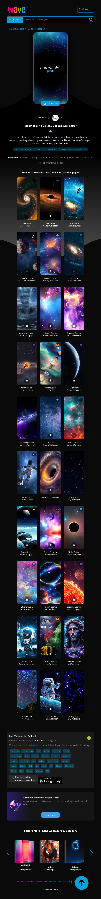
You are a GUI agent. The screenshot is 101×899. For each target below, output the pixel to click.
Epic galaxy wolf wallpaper (45, 149)
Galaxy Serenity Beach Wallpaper (27, 553)
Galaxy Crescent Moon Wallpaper (51, 553)
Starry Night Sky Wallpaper (74, 498)
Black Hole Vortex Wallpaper (50, 224)
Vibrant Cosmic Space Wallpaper (51, 608)
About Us (29, 881)
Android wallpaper (29, 745)
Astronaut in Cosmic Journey (74, 224)
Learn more (50, 815)
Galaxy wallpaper (36, 28)
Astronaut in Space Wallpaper (51, 717)
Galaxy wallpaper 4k (23, 149)
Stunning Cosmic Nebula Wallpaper (74, 334)
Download (50, 103)
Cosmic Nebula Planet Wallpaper (50, 662)
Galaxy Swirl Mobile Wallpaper (27, 224)
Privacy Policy (64, 881)
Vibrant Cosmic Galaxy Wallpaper (50, 279)
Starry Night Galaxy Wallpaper (50, 443)
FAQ (74, 881)
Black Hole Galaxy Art (50, 497)
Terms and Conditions (46, 881)
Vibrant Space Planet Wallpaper (50, 388)
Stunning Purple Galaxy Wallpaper (27, 443)
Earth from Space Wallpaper (74, 388)
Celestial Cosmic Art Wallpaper (74, 662)
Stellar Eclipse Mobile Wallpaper (74, 553)
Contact (19, 881)
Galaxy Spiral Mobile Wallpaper (74, 279)
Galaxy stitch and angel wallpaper (72, 149)
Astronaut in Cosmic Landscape (27, 662)
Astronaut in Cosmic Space (27, 498)
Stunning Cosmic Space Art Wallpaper (27, 279)
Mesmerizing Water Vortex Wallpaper (27, 334)
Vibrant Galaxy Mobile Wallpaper (27, 608)
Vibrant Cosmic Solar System (27, 388)
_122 (57, 117)
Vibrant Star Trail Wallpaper (27, 717)
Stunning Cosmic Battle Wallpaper (74, 608)
